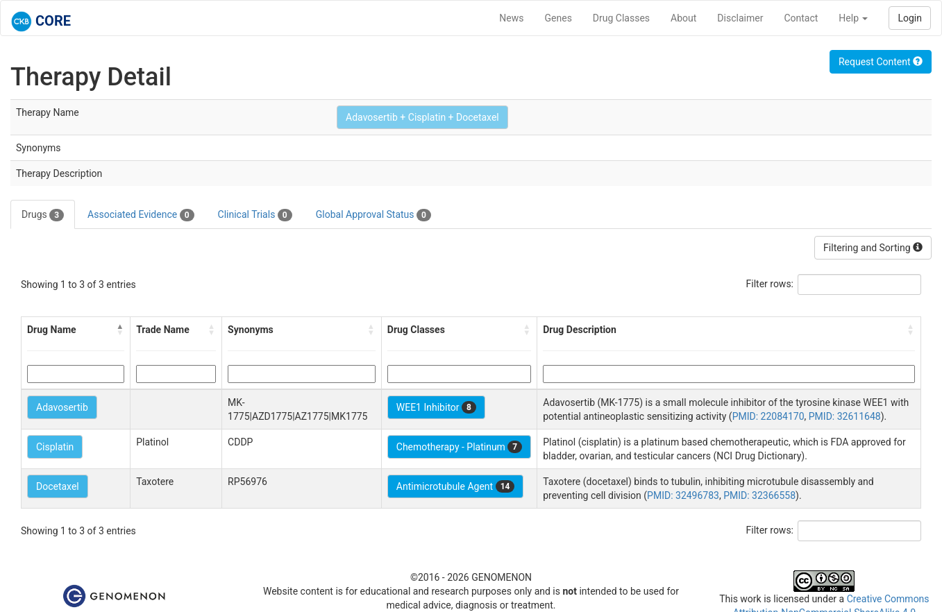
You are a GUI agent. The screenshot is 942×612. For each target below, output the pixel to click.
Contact (801, 18)
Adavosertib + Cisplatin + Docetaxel (422, 117)
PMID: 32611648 (845, 416)
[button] (120, 330)
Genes (558, 18)
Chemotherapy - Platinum (459, 447)
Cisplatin (55, 446)
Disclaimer (740, 18)
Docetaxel (57, 486)
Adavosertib (62, 407)
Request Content (881, 61)
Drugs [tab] (43, 215)
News (511, 18)
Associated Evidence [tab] (140, 215)
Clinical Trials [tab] (255, 215)
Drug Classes (621, 18)
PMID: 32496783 (683, 495)
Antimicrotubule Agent (455, 486)
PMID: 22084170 (768, 416)
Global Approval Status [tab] (373, 215)
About (683, 18)
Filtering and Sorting (873, 247)
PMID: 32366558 (759, 495)
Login (910, 18)
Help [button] (853, 18)
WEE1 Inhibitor (436, 407)
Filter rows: (770, 283)
